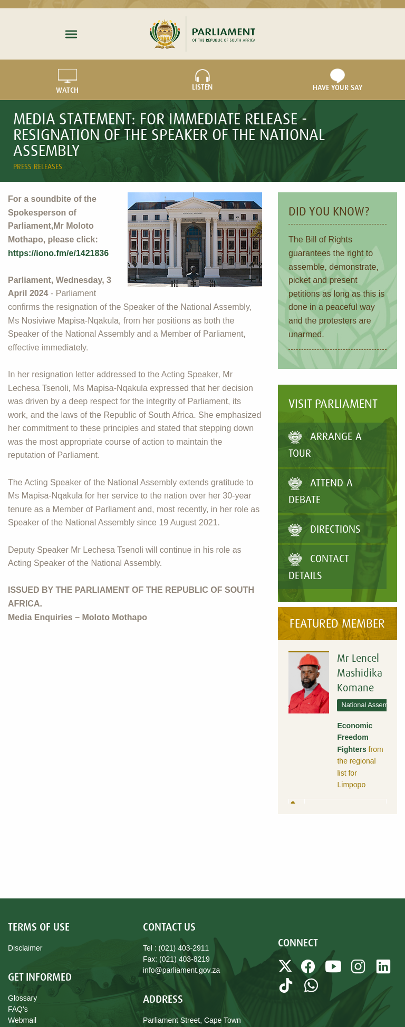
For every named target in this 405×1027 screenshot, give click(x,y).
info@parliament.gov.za (181, 970)
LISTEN (202, 80)
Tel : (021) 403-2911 (176, 948)
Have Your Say (337, 80)
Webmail (22, 1020)
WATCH (67, 80)
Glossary (22, 998)
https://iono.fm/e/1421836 (58, 253)
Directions (324, 528)
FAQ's (18, 1009)
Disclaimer (25, 948)
